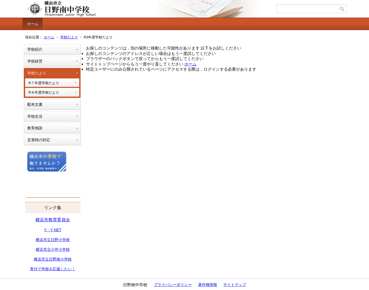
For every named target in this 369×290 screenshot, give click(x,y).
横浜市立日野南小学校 (53, 259)
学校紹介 (34, 49)
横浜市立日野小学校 (53, 240)
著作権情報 (207, 284)
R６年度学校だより (44, 92)
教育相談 (34, 128)
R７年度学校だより (44, 83)
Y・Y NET (52, 230)
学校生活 (34, 116)
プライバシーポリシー (173, 284)
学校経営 (34, 61)
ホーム (32, 24)
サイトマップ (234, 284)
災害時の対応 (38, 140)
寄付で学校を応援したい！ (52, 269)
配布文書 (34, 104)
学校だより (69, 37)
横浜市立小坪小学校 (53, 249)
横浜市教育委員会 (52, 219)
